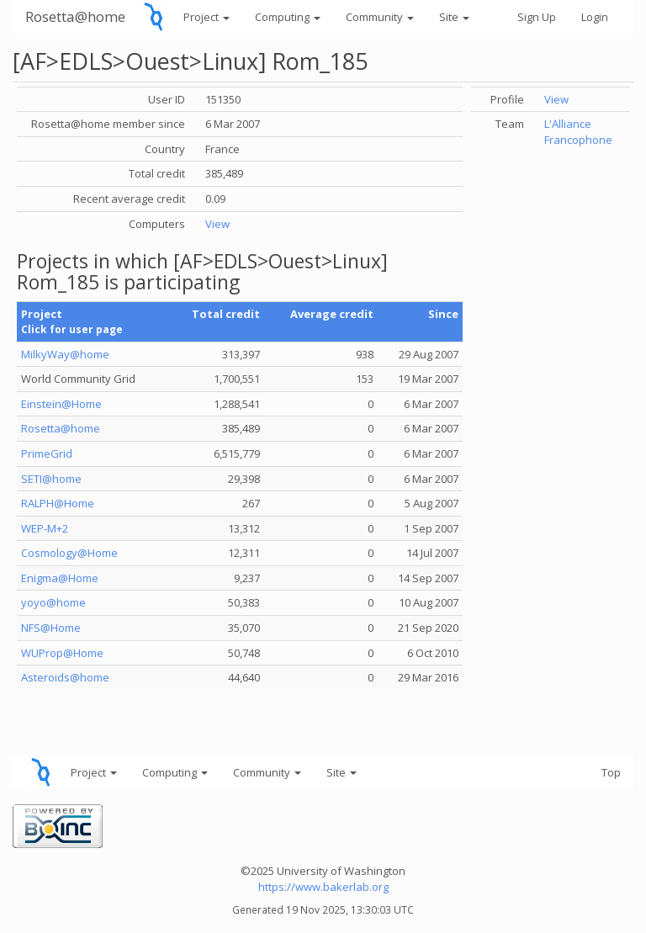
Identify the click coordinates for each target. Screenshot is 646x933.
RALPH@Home (57, 503)
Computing (287, 16)
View (217, 223)
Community (380, 16)
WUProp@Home (62, 652)
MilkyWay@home (65, 354)
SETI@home (51, 478)
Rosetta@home (75, 16)
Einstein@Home (61, 403)
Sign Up (536, 16)
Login (594, 16)
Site (454, 16)
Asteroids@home (65, 677)
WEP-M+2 (44, 528)
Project (206, 16)
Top (611, 772)
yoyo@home (53, 602)
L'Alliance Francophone (578, 131)
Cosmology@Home (69, 552)
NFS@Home (51, 627)
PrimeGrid (46, 453)
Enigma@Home (59, 578)
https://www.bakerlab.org (323, 886)
